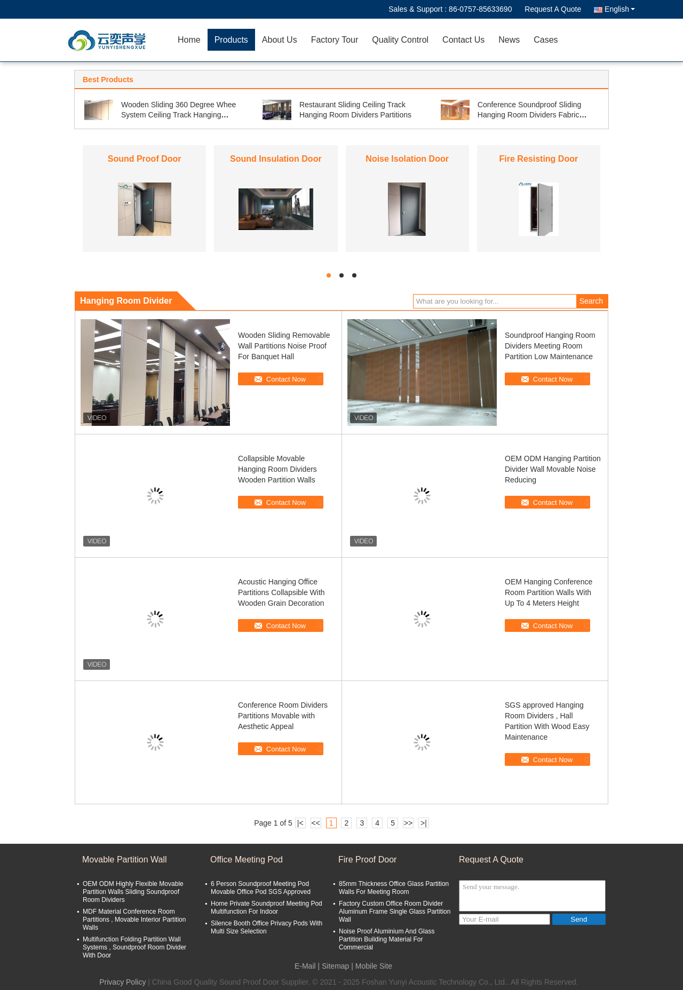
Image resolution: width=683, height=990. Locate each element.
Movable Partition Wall (124, 859)
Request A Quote (553, 9)
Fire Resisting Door (538, 158)
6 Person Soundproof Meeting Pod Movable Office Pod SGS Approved (261, 888)
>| (423, 823)
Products (231, 39)
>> (408, 823)
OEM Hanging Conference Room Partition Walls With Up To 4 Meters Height (548, 592)
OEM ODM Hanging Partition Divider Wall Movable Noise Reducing (553, 469)
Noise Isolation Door (407, 158)
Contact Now (286, 379)
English (620, 9)
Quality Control (400, 39)
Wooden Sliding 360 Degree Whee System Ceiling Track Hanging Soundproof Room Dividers (178, 114)
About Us (279, 39)
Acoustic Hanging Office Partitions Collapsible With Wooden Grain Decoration (281, 592)
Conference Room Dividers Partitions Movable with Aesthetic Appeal (283, 716)
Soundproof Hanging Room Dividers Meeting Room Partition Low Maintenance (550, 346)
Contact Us (463, 39)
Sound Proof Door (144, 158)
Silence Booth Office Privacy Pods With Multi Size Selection (266, 927)
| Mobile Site (371, 966)
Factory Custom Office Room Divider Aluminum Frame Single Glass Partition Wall (394, 911)
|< (300, 823)
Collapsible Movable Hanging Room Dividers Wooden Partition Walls (277, 469)
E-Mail (305, 966)
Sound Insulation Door (276, 158)
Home (189, 39)
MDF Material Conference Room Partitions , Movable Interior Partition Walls (134, 919)
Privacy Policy (122, 982)
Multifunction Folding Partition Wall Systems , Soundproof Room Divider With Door (134, 947)
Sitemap (335, 966)
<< (315, 823)
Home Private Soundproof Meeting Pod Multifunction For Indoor (266, 907)
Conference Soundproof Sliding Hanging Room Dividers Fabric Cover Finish (530, 114)
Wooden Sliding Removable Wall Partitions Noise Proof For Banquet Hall (284, 346)
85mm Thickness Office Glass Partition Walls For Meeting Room (394, 888)
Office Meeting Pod (246, 859)
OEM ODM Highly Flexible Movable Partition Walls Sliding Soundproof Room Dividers (133, 892)
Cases (546, 39)
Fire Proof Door (367, 859)
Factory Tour (335, 39)
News (509, 39)
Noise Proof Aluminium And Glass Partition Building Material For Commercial (386, 939)
